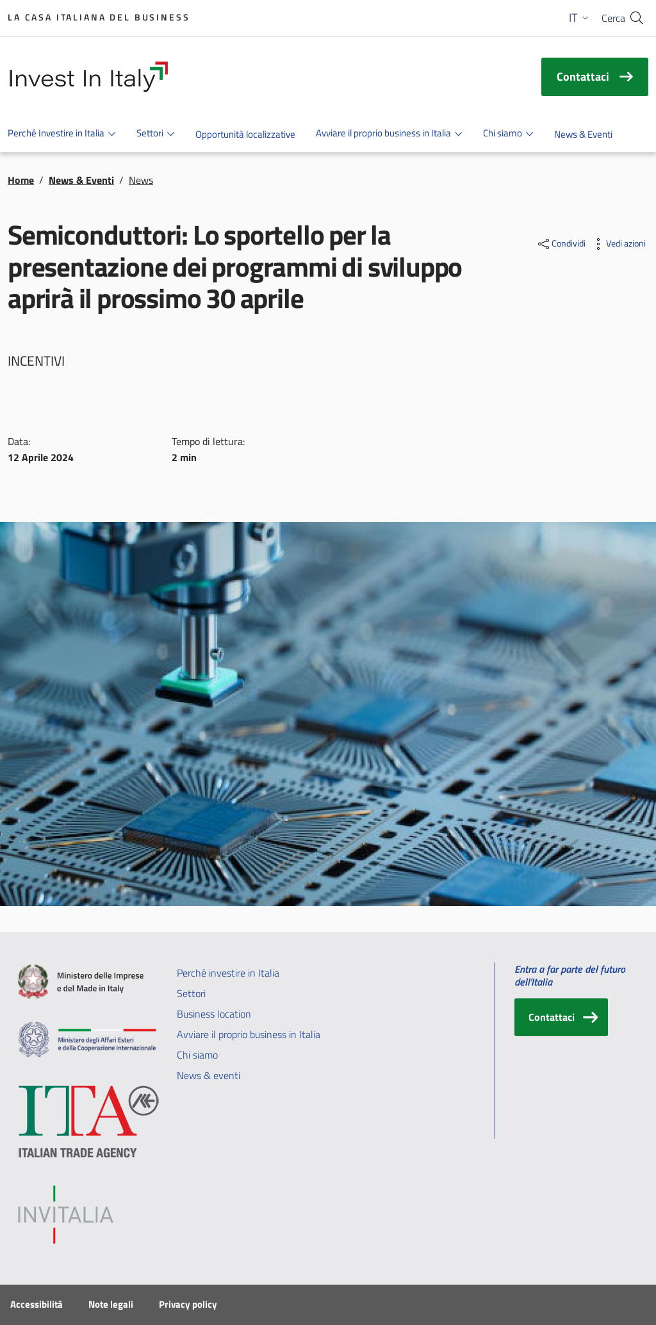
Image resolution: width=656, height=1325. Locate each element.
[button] (580, 18)
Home (21, 180)
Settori (191, 993)
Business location (214, 1013)
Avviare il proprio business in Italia (248, 1034)
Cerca (613, 18)
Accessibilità (36, 1304)
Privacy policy (188, 1304)
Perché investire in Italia (228, 972)
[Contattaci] (561, 1017)
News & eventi (208, 1075)
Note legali (110, 1304)
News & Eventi (81, 180)
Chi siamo (197, 1054)
